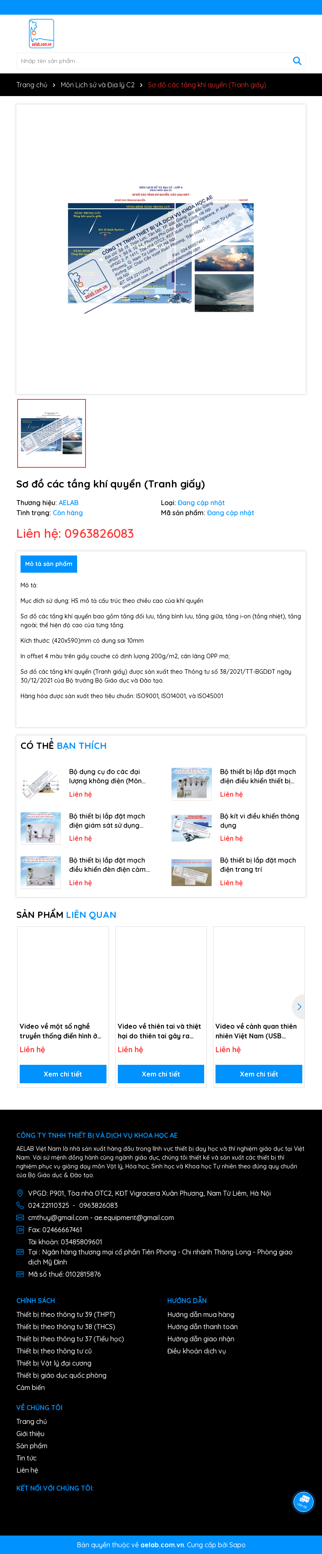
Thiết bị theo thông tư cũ (54, 1351)
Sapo (237, 1545)
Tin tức (26, 1458)
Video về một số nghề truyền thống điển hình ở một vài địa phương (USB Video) (60, 1031)
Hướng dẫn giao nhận (200, 1339)
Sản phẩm (31, 1446)
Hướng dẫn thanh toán (202, 1326)
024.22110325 (48, 1205)
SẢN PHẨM (66, 914)
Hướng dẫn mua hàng (200, 1314)
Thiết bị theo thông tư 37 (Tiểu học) (70, 1339)
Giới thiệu (30, 1433)
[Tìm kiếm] (297, 61)
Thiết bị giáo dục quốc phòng (61, 1375)
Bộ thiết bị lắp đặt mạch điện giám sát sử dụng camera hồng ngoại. (107, 821)
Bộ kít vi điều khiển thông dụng (259, 820)
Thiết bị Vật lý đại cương (53, 1363)
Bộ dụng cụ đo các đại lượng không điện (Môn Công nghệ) (105, 776)
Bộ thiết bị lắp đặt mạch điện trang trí (258, 864)
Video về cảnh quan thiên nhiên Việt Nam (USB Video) (256, 1031)
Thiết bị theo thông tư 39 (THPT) (65, 1314)
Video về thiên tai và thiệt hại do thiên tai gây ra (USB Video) (159, 1031)
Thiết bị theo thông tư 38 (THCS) (65, 1326)
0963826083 (98, 1205)
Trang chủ (31, 1421)
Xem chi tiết (63, 1074)
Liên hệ (27, 1470)
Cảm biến (30, 1387)
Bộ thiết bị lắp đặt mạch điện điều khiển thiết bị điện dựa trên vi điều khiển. (258, 776)
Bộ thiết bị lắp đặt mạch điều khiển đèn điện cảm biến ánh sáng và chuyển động (108, 865)
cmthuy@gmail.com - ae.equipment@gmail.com (101, 1217)
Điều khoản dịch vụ (196, 1351)
